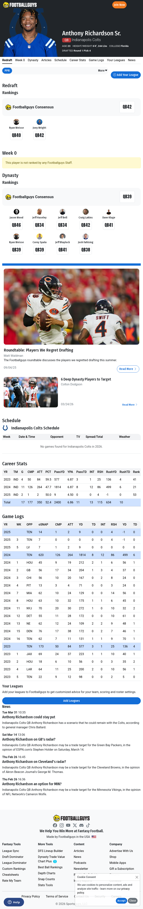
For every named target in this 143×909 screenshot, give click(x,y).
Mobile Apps (117, 862)
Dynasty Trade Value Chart (52, 859)
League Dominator (14, 862)
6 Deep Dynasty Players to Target (86, 379)
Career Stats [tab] (78, 60)
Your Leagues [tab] (116, 60)
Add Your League (125, 75)
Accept (121, 900)
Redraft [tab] (7, 60)
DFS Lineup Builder (50, 850)
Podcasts (80, 862)
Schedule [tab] (60, 60)
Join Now (119, 5)
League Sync (10, 850)
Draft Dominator (12, 856)
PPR (7, 70)
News (77, 856)
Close (132, 900)
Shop (112, 856)
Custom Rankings (14, 868)
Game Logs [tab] (96, 60)
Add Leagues (71, 700)
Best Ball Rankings (50, 867)
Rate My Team (11, 880)
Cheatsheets (10, 874)
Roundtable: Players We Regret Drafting (39, 350)
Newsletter (81, 868)
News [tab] (131, 60)
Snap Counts (46, 879)
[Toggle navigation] (137, 5)
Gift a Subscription (121, 868)
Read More (128, 368)
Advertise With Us (121, 850)
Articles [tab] (46, 60)
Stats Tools (45, 885)
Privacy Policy (30, 896)
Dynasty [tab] (33, 60)
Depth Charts (46, 873)
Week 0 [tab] (20, 60)
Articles (79, 850)
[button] (103, 71)
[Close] (137, 877)
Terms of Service (57, 896)
